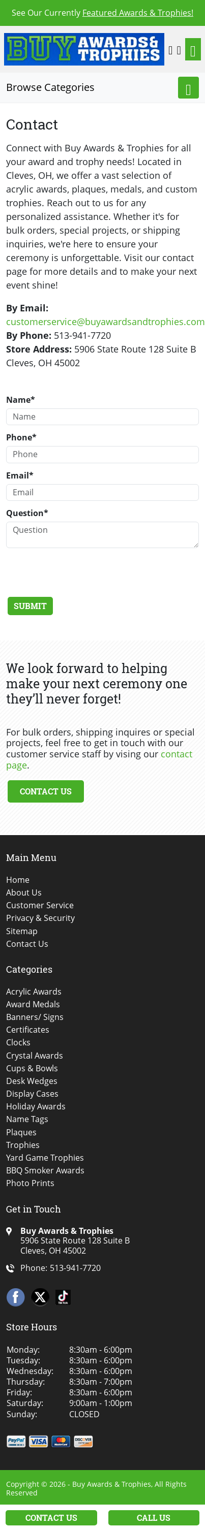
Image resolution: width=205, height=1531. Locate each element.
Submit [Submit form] (30, 605)
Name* (20, 399)
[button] (170, 49)
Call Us (153, 1517)
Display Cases (32, 1094)
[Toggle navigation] (193, 49)
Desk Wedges (31, 1081)
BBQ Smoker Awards (45, 1170)
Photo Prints (30, 1183)
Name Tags (27, 1119)
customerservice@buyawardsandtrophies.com (105, 321)
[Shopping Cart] (179, 49)
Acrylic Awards (34, 992)
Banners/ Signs (35, 1017)
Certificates (27, 1030)
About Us (24, 893)
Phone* (21, 437)
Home (18, 880)
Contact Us (46, 791)
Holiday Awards (36, 1106)
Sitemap (22, 931)
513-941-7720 (75, 1268)
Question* (27, 513)
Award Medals (33, 1004)
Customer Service (40, 905)
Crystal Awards (34, 1056)
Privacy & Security (40, 918)
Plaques (21, 1132)
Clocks (18, 1042)
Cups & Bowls (32, 1068)
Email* (20, 475)
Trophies (23, 1145)
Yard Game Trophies (45, 1158)
